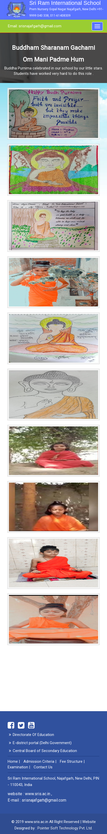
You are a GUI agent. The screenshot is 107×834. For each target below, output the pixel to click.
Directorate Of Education (33, 734)
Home (13, 761)
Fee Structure (71, 761)
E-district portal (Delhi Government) (42, 743)
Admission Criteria (38, 761)
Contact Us (43, 767)
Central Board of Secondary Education (45, 750)
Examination (18, 767)
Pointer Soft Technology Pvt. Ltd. (64, 828)
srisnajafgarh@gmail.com (44, 800)
